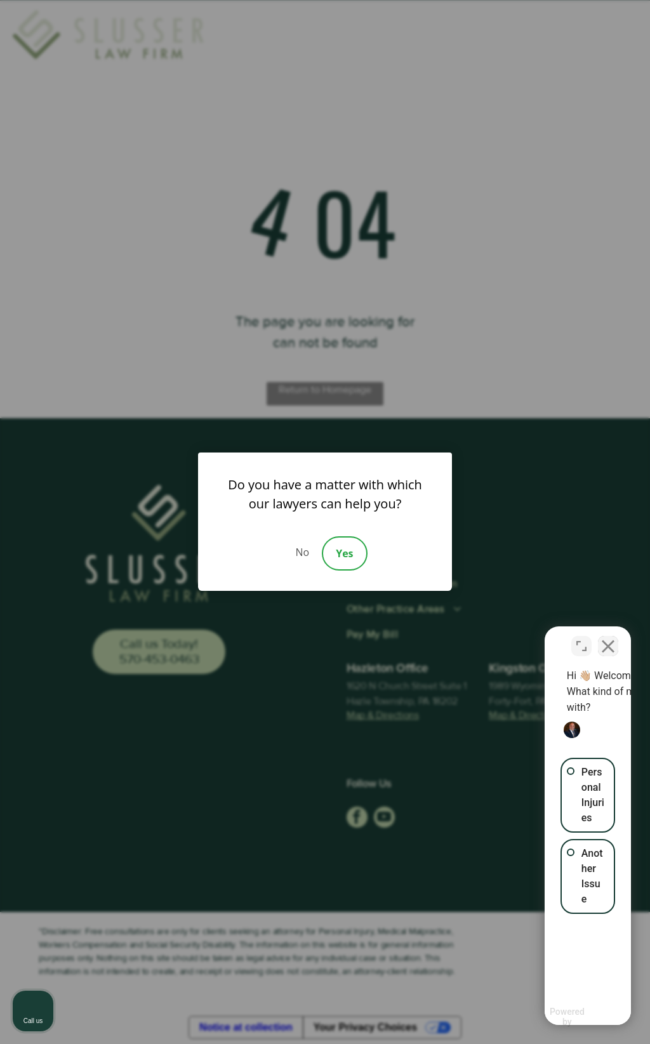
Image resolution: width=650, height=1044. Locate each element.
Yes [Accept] (344, 553)
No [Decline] (302, 552)
